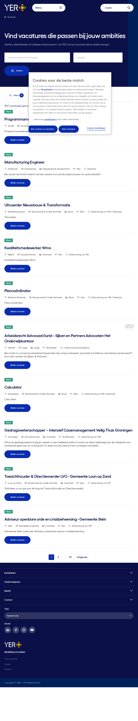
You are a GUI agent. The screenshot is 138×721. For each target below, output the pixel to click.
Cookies (7, 698)
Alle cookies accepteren (42, 128)
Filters (16, 95)
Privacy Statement (11, 692)
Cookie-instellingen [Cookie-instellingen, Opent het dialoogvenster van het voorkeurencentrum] (96, 127)
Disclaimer (8, 703)
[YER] (13, 678)
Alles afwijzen (68, 128)
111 (70, 591)
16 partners (46, 89)
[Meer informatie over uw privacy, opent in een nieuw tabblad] (56, 119)
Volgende (82, 591)
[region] (70, 103)
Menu (48, 10)
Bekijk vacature (17, 143)
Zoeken (17, 70)
